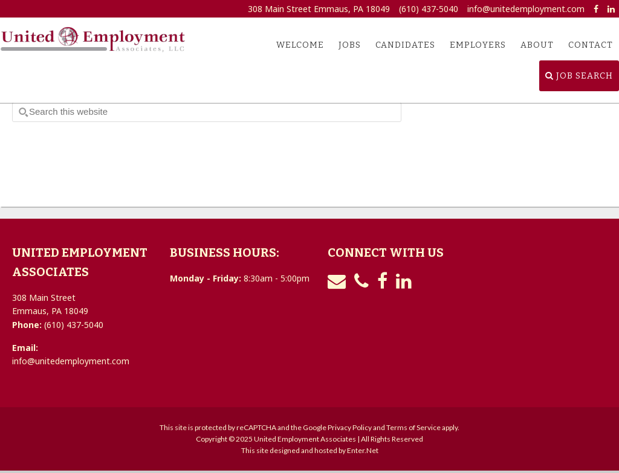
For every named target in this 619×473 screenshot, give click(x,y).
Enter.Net (362, 450)
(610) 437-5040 (428, 8)
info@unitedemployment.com (526, 8)
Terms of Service (413, 427)
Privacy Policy (350, 427)
